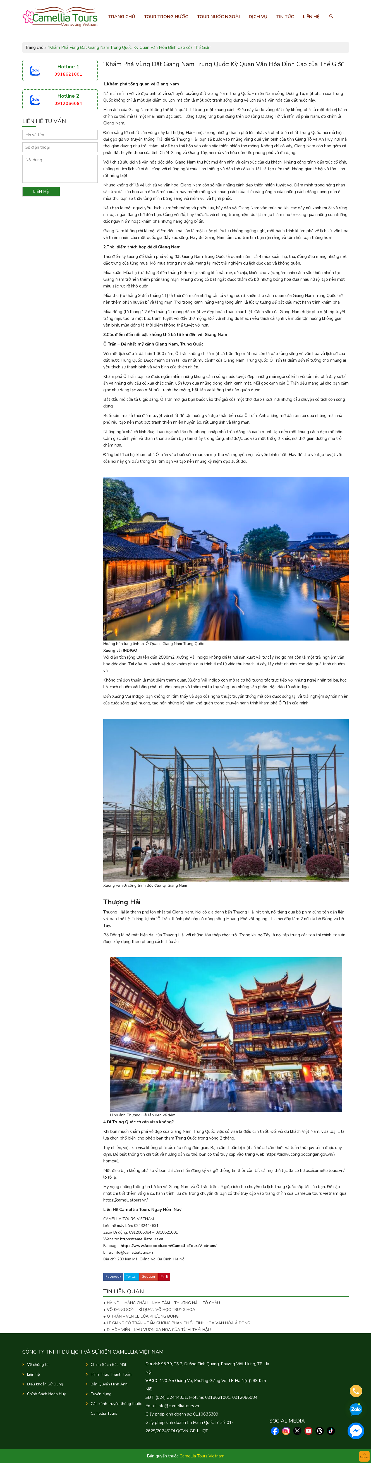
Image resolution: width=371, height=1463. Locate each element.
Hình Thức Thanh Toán (111, 1374)
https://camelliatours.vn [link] (141, 1239)
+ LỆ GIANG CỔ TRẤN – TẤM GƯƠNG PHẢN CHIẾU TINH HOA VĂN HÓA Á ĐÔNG (176, 1323)
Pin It (164, 1276)
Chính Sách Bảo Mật (108, 1364)
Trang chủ (121, 17)
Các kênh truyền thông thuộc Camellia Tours (116, 1408)
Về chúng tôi (38, 1364)
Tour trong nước (166, 17)
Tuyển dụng (101, 1394)
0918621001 (68, 74)
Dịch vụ (258, 17)
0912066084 (68, 103)
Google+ (148, 1276)
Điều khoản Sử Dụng (45, 1384)
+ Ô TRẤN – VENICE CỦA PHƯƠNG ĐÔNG (141, 1316)
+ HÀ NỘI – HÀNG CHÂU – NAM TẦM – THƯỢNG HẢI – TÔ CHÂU (162, 1303)
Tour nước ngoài (218, 17)
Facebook (113, 1276)
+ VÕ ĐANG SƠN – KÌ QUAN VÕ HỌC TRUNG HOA (149, 1309)
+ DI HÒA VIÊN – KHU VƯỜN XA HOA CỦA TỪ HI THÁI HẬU (157, 1329)
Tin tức (285, 17)
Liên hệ (311, 17)
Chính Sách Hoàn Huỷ (46, 1394)
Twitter (131, 1276)
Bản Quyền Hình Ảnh (109, 1384)
